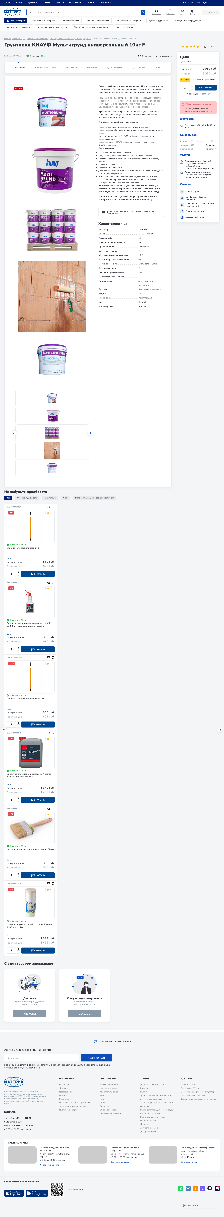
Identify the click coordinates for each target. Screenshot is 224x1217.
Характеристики (46, 67)
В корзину (205, 87)
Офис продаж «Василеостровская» (198, 1147)
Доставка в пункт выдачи (152, 1084)
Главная (7, 39)
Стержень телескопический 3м (24, 548)
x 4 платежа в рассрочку (203, 79)
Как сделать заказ (108, 1088)
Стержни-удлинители (27, 497)
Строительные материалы (44, 20)
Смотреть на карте (49, 1165)
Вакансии (106, 2)
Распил (143, 1091)
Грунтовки (87, 39)
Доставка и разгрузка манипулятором (199, 1091)
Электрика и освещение (18, 27)
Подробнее (112, 213)
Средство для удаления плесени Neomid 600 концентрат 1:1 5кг (29, 776)
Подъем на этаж (148, 1120)
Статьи (103, 1102)
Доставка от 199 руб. (191, 1088)
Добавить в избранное (110, 1113)
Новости (63, 1095)
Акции (7, 2)
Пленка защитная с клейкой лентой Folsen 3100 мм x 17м (30, 927)
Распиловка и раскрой (151, 1113)
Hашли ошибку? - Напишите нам (112, 1041)
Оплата (46, 2)
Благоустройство (125, 27)
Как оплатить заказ (109, 1091)
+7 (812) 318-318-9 (191, 2)
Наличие (72, 67)
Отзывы (92, 67)
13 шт (44, 56)
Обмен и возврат (108, 1109)
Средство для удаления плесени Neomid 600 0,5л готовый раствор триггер (29, 625)
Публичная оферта (68, 1109)
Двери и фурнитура (158, 20)
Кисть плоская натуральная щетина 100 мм (30, 850)
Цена (9, 559)
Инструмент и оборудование (188, 20)
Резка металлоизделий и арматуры (157, 1109)
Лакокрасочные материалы (129, 20)
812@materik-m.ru (13, 1122)
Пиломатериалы (71, 20)
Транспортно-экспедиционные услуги (198, 1099)
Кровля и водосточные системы (52, 27)
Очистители (50, 497)
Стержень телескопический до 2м (25, 699)
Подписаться (96, 1058)
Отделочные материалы (97, 20)
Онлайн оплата (211, 12)
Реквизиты (64, 1099)
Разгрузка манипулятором (152, 1117)
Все (8, 497)
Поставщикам (65, 1091)
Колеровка (145, 1088)
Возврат (60, 2)
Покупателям (108, 1078)
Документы (114, 67)
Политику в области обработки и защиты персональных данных (74, 1064)
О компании (75, 2)
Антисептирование (149, 1128)
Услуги (19, 2)
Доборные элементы (150, 1131)
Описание (18, 67)
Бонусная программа (110, 1084)
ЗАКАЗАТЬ (84, 1015)
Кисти (65, 497)
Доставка (32, 2)
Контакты (91, 2)
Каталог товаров (18, 39)
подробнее (29, 1015)
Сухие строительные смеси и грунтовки (66, 39)
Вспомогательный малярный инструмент (94, 497)
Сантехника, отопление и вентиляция (92, 27)
